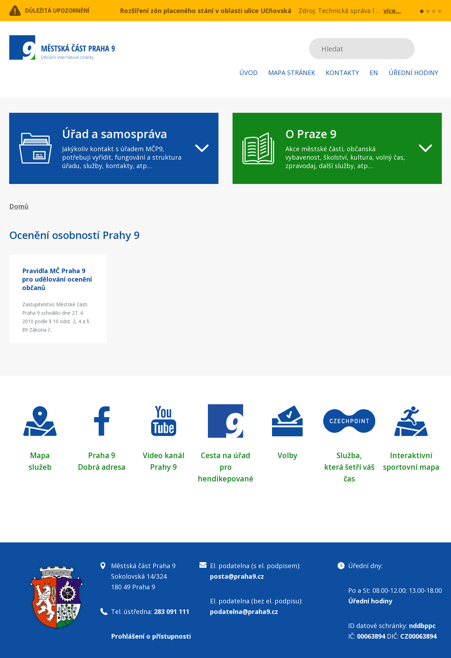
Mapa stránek (291, 72)
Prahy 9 (163, 466)
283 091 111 (171, 610)
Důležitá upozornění (66, 10)
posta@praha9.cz (237, 575)
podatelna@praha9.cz (244, 610)
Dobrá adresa (102, 466)
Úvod (248, 72)
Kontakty (342, 72)
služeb (40, 466)
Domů (19, 206)
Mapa (39, 455)
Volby (287, 455)
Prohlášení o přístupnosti (151, 635)
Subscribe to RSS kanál (435, 48)
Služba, (349, 455)
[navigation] (113, 148)
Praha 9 (101, 455)
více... (392, 10)
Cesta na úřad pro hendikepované (225, 466)
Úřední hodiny (413, 72)
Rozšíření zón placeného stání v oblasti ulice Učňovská (205, 10)
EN (374, 72)
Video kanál (164, 455)
